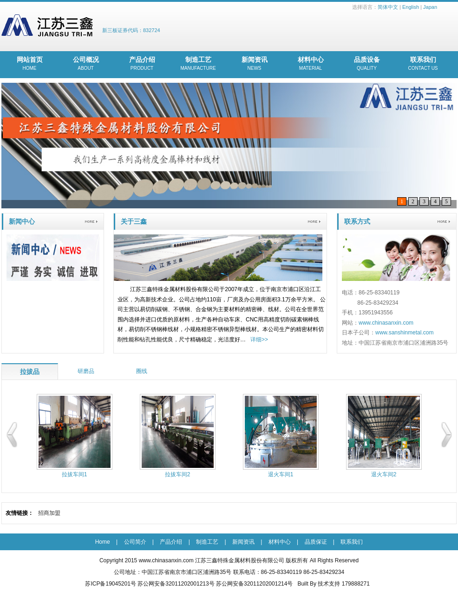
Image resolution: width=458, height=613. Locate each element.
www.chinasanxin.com (386, 323)
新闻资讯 (254, 64)
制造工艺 (198, 64)
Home (102, 542)
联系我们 (422, 64)
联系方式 (357, 221)
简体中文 (388, 7)
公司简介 (135, 542)
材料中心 (310, 64)
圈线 (141, 371)
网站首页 (29, 64)
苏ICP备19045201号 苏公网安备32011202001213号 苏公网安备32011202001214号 (189, 583)
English (410, 7)
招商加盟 (49, 513)
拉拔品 (29, 371)
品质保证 (316, 542)
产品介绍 (141, 64)
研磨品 (86, 371)
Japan (430, 7)
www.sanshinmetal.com (404, 332)
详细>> (259, 339)
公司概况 (85, 64)
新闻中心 (22, 221)
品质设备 (366, 64)
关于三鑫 (134, 221)
